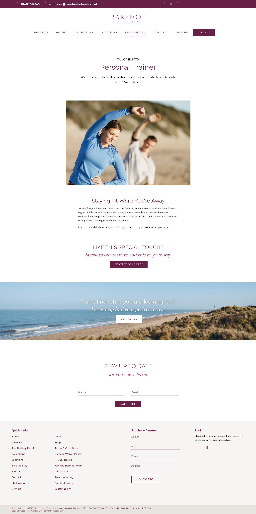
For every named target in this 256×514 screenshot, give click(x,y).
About (58, 436)
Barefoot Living (64, 483)
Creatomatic (59, 511)
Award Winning (64, 477)
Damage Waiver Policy (68, 454)
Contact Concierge (128, 264)
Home (15, 436)
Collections (83, 32)
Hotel (61, 32)
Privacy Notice (63, 459)
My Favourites (20, 483)
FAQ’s (58, 442)
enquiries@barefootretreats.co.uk (73, 4)
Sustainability (63, 488)
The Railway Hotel (23, 448)
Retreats (41, 32)
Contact (204, 32)
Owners (182, 32)
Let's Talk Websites (29, 511)
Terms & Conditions (66, 448)
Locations (109, 32)
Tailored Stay (136, 32)
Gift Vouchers (63, 471)
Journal (161, 32)
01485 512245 (30, 4)
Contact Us (128, 318)
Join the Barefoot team (68, 465)
